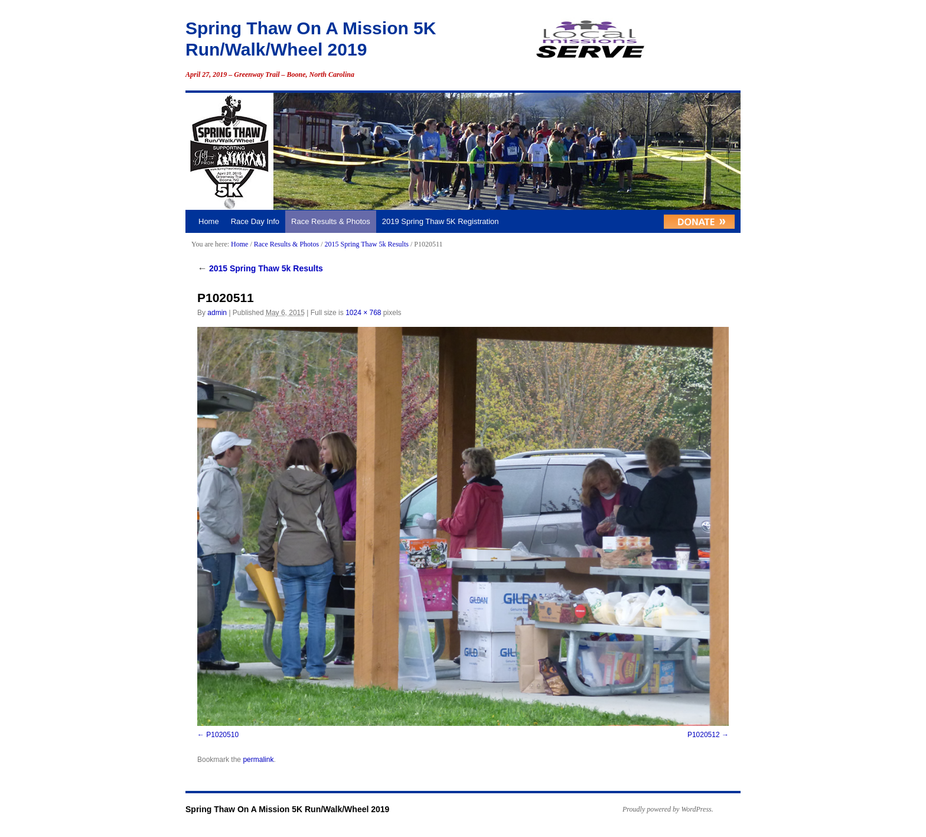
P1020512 (703, 735)
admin (217, 313)
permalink (258, 759)
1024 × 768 (363, 313)
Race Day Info (255, 221)
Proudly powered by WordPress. (667, 809)
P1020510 (222, 735)
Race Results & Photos (330, 221)
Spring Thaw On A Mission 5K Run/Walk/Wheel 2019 (287, 809)
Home (208, 221)
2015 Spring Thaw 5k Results (366, 244)
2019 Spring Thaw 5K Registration (440, 221)
